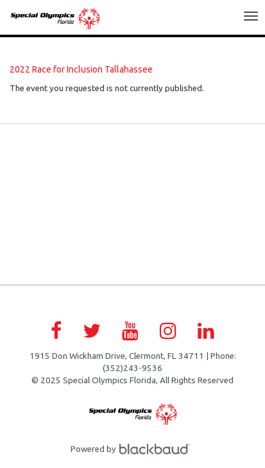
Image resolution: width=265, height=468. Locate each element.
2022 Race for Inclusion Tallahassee (81, 69)
